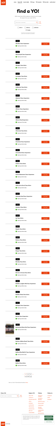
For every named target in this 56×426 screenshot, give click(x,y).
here (27, 382)
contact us (31, 397)
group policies (41, 413)
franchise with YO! (32, 399)
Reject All (48, 419)
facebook (49, 399)
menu (15, 2)
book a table (26, 2)
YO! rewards (38, 2)
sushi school (52, 2)
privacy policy (41, 403)
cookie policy (40, 405)
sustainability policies (41, 411)
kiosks (28, 30)
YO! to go (32, 2)
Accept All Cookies (49, 416)
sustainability (31, 412)
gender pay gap (41, 401)
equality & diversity (40, 399)
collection (36, 27)
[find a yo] (18, 396)
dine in (20, 27)
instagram (49, 395)
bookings (31, 403)
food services (31, 408)
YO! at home (31, 406)
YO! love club (45, 2)
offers (30, 401)
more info (45, 43)
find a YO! (20, 2)
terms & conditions (40, 408)
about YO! (31, 395)
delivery (28, 27)
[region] (38, 419)
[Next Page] (33, 374)
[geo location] (40, 22)
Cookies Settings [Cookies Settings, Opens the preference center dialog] (49, 421)
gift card (30, 410)
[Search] (37, 22)
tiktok (48, 397)
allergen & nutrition (40, 396)
